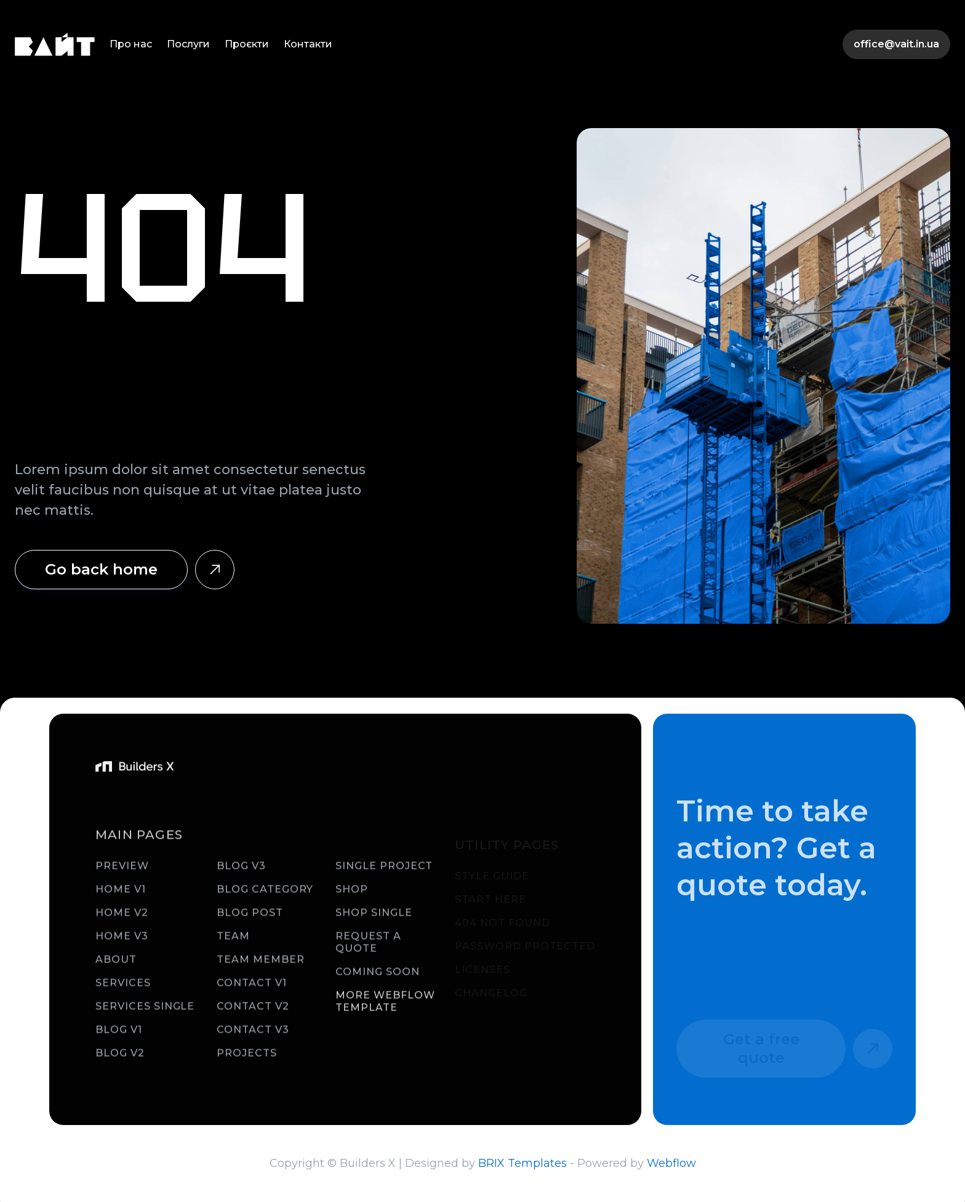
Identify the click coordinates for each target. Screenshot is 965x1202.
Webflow (671, 1163)
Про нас (131, 44)
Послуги (188, 44)
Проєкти (247, 44)
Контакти (308, 44)
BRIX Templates (522, 1163)
